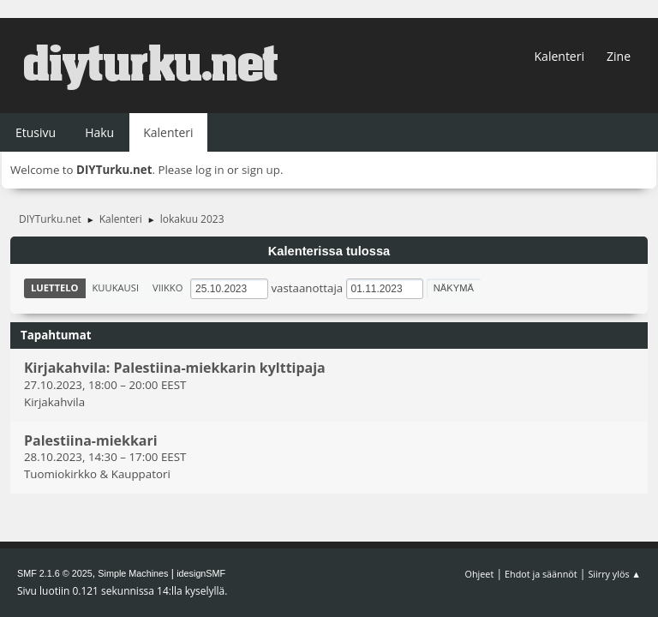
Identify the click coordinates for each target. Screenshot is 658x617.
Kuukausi (116, 287)
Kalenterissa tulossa (329, 251)
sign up (261, 169)
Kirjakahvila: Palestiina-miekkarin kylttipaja (175, 368)
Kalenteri (559, 56)
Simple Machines (133, 573)
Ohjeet (479, 573)
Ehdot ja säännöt (541, 573)
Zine (619, 56)
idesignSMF (200, 573)
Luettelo (55, 287)
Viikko (167, 287)
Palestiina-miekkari (91, 440)
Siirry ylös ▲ (614, 573)
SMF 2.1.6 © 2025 (55, 573)
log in (209, 169)
